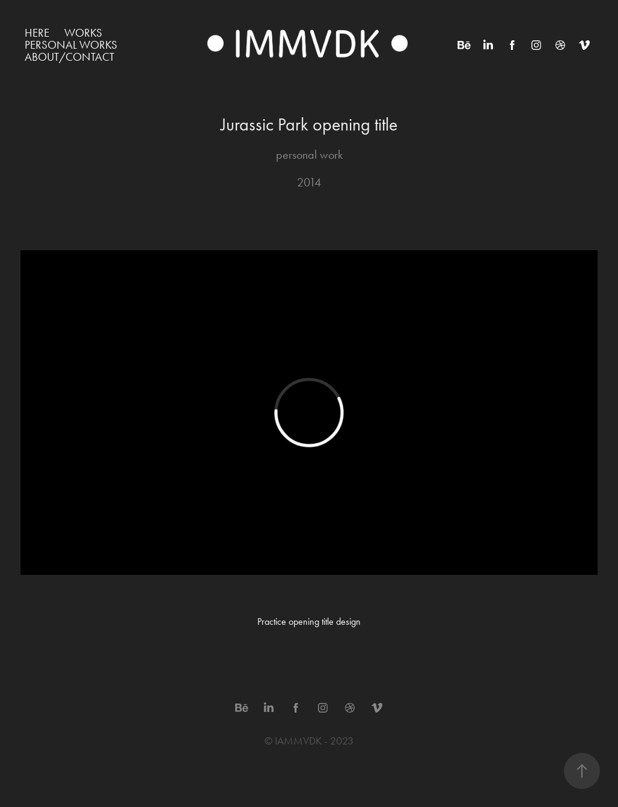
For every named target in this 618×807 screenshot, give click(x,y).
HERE (37, 33)
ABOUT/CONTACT (69, 57)
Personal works (71, 45)
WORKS (83, 33)
